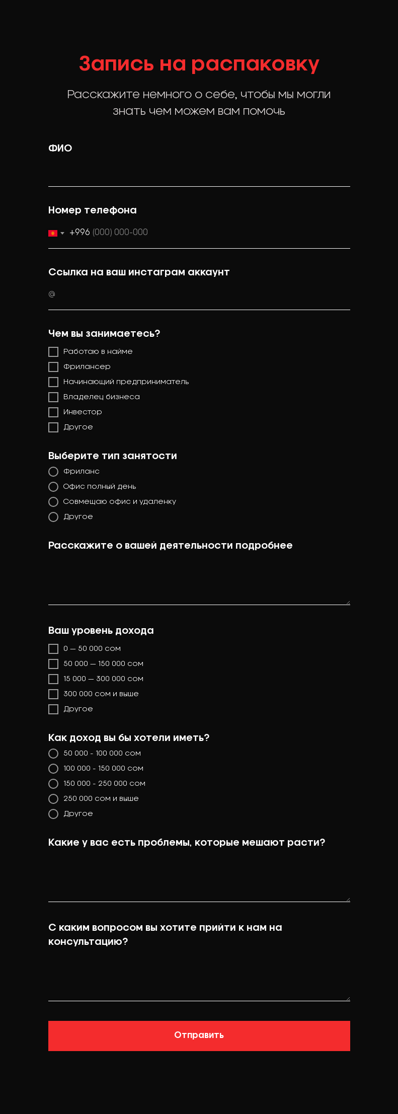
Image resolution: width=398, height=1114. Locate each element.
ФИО (60, 149)
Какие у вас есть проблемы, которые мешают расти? (186, 843)
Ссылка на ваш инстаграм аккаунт (139, 272)
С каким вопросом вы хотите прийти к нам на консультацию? (165, 935)
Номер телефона (92, 210)
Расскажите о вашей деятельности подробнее (170, 546)
